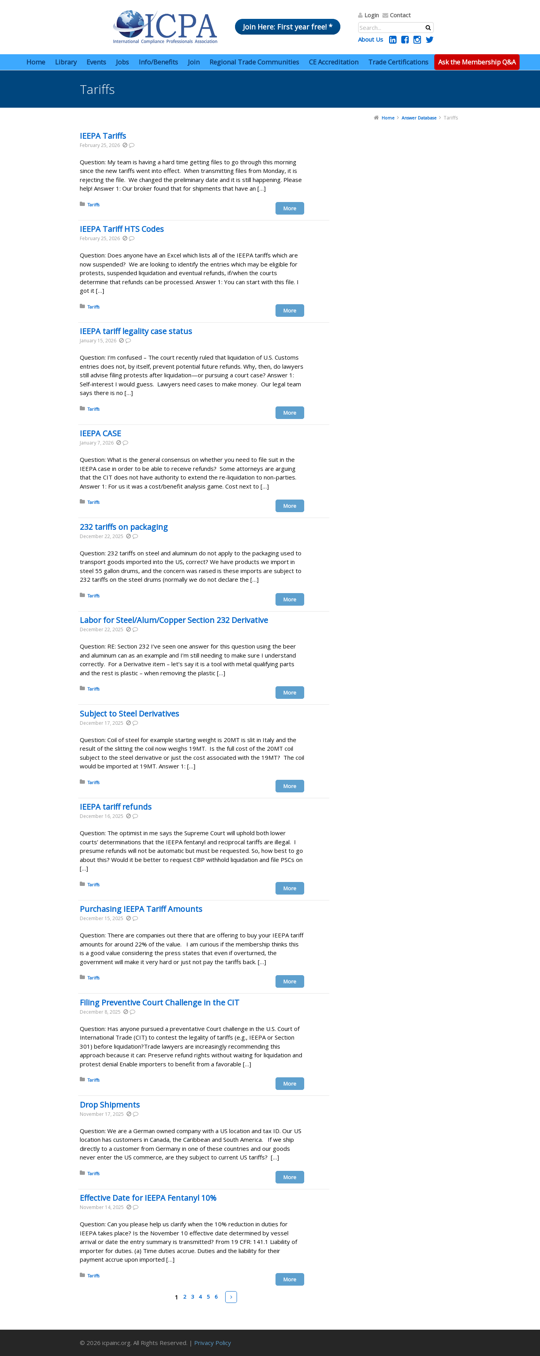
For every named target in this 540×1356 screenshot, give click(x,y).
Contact (400, 15)
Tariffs (93, 205)
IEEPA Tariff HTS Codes (122, 229)
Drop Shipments (110, 1104)
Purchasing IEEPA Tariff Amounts (141, 909)
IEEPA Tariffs (103, 135)
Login (371, 15)
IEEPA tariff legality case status (136, 331)
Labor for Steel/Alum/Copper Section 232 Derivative (174, 620)
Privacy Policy (212, 1343)
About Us (370, 39)
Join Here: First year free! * (287, 26)
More (289, 208)
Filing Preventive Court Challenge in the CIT (159, 1002)
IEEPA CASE (100, 433)
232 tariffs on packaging (124, 527)
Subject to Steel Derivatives (129, 713)
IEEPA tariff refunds (116, 806)
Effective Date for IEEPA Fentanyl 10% (148, 1197)
